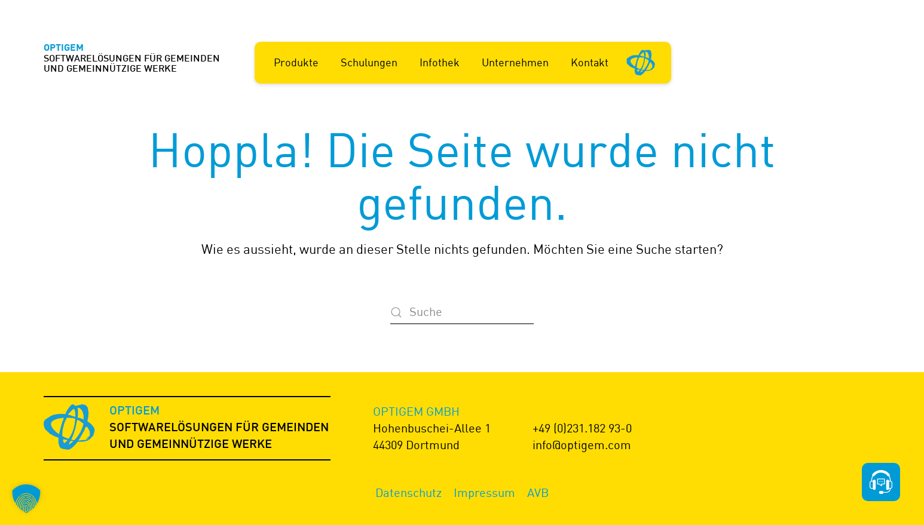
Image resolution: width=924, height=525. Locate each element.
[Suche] (462, 312)
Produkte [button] (296, 62)
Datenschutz (408, 492)
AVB (538, 492)
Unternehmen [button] (515, 62)
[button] (26, 498)
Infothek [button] (440, 62)
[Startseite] (641, 61)
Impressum (484, 492)
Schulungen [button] (369, 62)
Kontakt (589, 62)
